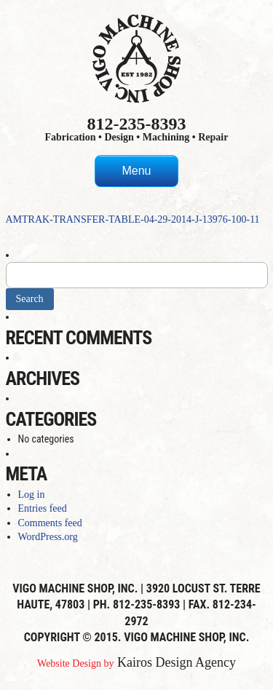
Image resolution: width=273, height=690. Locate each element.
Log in (31, 494)
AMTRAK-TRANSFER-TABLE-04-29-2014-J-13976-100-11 (133, 219)
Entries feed (42, 508)
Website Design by (75, 663)
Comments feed (50, 523)
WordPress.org (48, 536)
